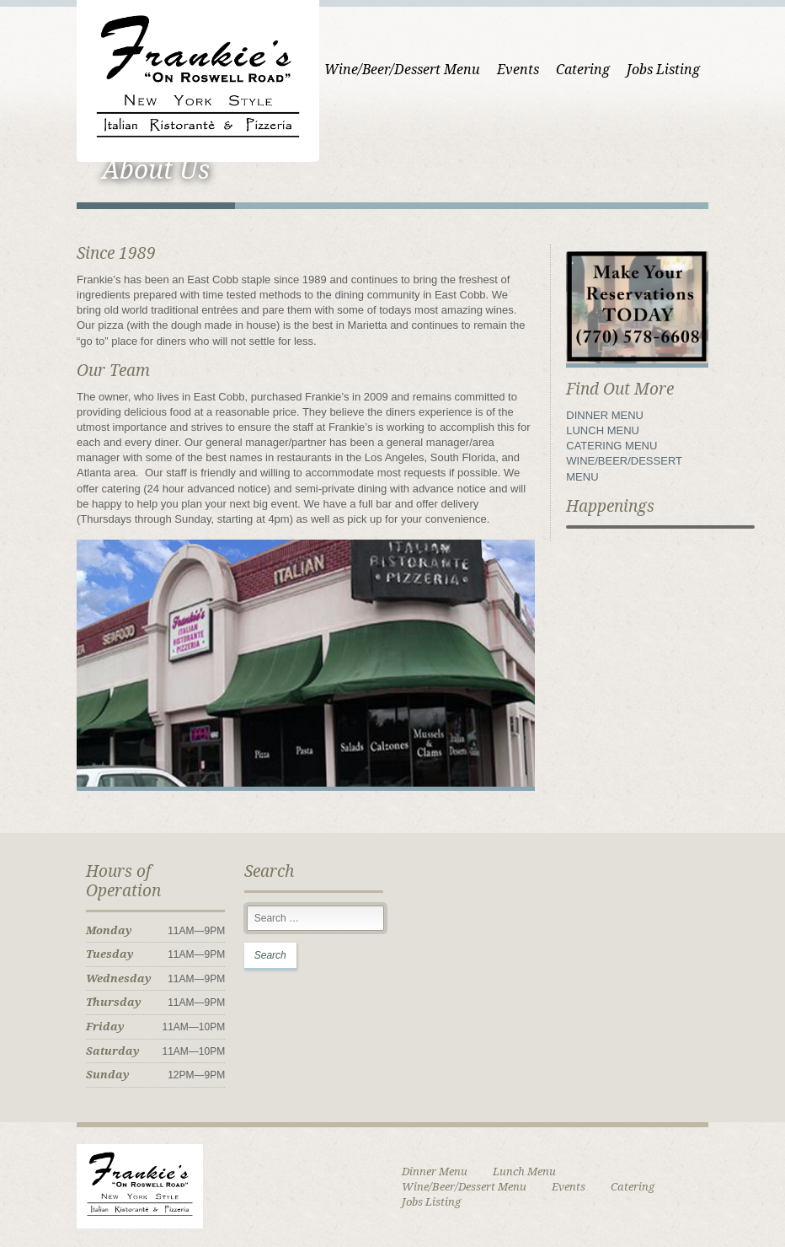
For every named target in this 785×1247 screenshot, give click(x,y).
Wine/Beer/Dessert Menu (402, 70)
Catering (583, 70)
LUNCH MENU (602, 430)
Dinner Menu (434, 1171)
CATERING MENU (611, 445)
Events (518, 70)
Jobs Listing (663, 70)
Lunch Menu (524, 1171)
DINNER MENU (604, 415)
